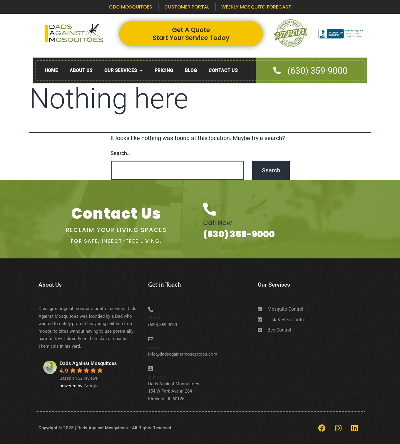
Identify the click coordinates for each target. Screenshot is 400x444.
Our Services (123, 70)
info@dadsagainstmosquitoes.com (182, 354)
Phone (155, 318)
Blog (191, 70)
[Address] (150, 368)
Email (154, 347)
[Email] (150, 339)
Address (157, 377)
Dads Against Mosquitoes (88, 363)
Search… (121, 153)
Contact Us (223, 70)
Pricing (164, 70)
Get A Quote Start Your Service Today (191, 34)
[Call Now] (209, 209)
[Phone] (150, 309)
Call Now (217, 222)
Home (51, 70)
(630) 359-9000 (239, 234)
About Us (81, 70)
